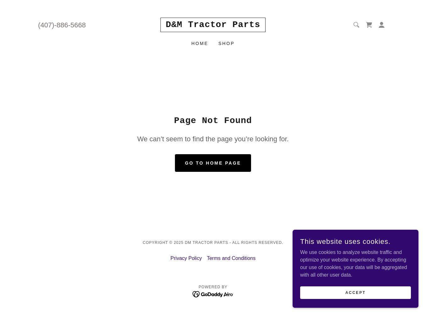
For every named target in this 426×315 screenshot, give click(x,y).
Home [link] (199, 43)
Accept (355, 292)
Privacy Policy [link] (186, 258)
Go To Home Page (213, 163)
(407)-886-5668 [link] (62, 25)
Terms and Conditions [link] (231, 258)
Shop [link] (226, 43)
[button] (381, 25)
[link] (213, 25)
